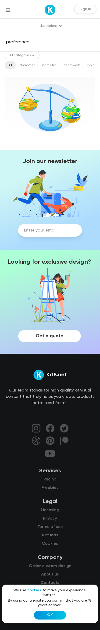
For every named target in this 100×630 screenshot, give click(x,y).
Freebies (50, 488)
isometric (49, 65)
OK (50, 615)
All (10, 65)
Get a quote (49, 336)
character (27, 65)
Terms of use (50, 527)
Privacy (50, 518)
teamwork (72, 65)
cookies (34, 590)
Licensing (50, 510)
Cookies (50, 543)
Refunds (50, 535)
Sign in (85, 9)
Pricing (50, 479)
